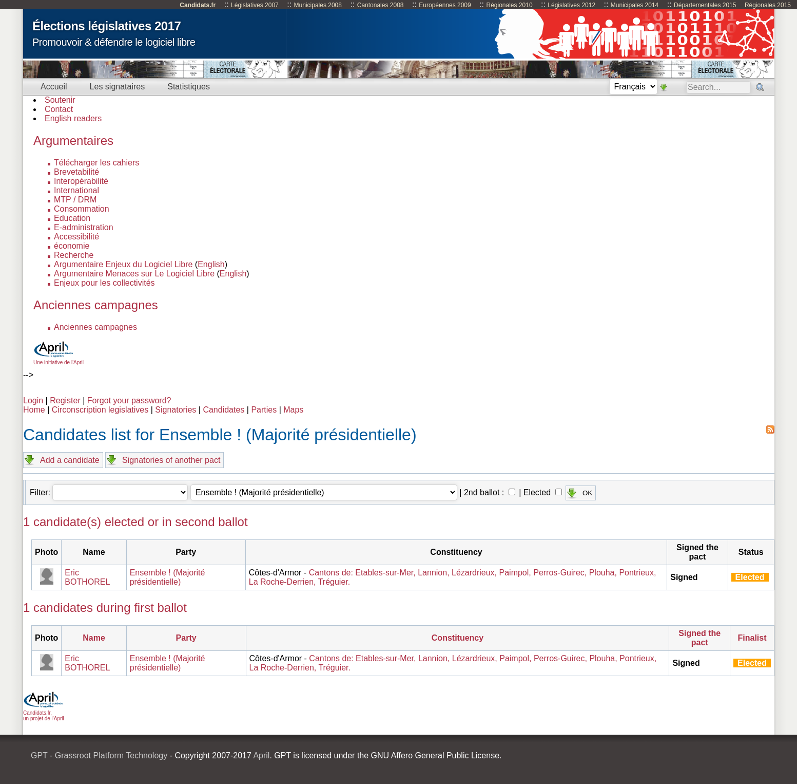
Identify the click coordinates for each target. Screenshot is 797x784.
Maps (293, 409)
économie (71, 245)
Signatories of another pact (171, 460)
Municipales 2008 (318, 5)
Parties (264, 409)
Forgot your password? (129, 400)
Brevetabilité (76, 171)
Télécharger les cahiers (96, 162)
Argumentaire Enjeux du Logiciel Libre (123, 264)
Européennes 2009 (445, 5)
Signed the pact (699, 638)
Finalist (752, 637)
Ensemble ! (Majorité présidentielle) (167, 577)
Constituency (457, 637)
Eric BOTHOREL (87, 577)
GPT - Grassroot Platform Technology (99, 755)
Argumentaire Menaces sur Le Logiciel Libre (134, 273)
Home (34, 409)
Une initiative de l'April (58, 359)
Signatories (175, 409)
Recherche (73, 255)
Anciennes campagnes (95, 327)
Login (33, 400)
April (261, 755)
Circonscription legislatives (100, 409)
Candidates (223, 409)
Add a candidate (70, 460)
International (76, 190)
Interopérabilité (81, 181)
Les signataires (117, 86)
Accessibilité (76, 236)
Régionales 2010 (509, 5)
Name (94, 637)
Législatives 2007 (255, 5)
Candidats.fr (198, 5)
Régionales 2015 (768, 5)
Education (72, 218)
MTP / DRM (75, 199)
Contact (59, 109)
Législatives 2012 (571, 5)
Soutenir (60, 100)
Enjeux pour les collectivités (104, 282)
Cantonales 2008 (380, 5)
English (211, 264)
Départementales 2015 (705, 5)
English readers (73, 118)
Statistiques (188, 86)
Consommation (81, 208)
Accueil (54, 86)
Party (186, 637)
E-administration (83, 227)
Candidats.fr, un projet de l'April (43, 712)
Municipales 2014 (634, 5)
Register (65, 400)
